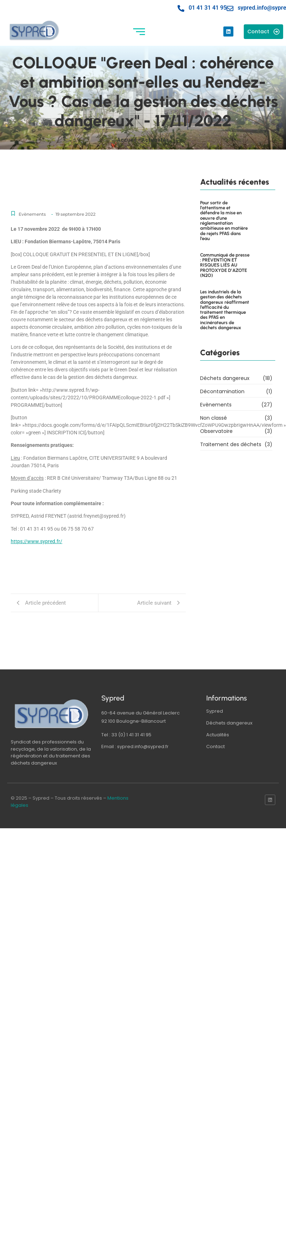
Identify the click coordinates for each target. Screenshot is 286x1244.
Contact (215, 746)
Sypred (214, 711)
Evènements (32, 214)
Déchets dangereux (229, 722)
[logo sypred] (51, 713)
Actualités (217, 734)
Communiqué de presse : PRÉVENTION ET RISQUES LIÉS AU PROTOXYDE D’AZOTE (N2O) (224, 249)
